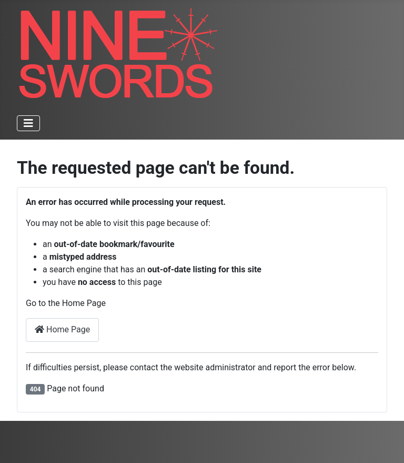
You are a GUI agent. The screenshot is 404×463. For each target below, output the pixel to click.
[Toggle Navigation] (28, 123)
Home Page (62, 329)
